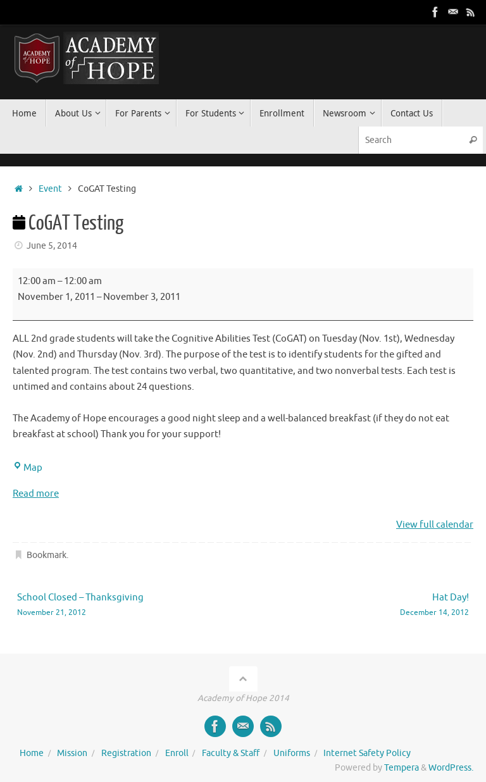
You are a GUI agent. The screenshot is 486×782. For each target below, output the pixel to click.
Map (27, 468)
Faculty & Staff (230, 753)
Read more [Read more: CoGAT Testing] (36, 494)
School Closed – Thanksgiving (121, 605)
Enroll (177, 753)
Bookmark (46, 555)
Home (32, 753)
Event (50, 188)
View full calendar (434, 525)
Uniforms (291, 753)
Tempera (401, 767)
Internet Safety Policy (367, 753)
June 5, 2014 (52, 245)
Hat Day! (365, 605)
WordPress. (450, 767)
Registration (126, 753)
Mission (72, 753)
